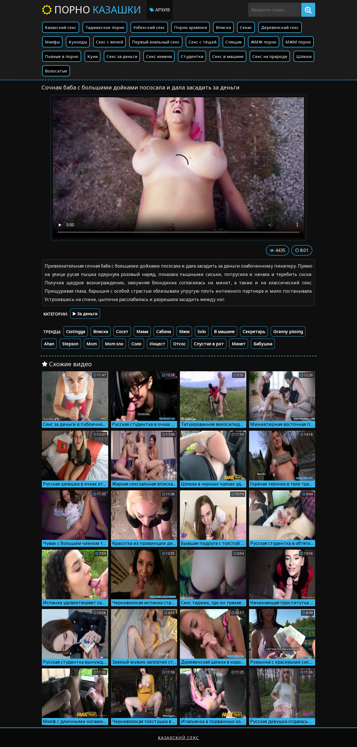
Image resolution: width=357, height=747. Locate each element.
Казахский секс (60, 27)
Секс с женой (109, 42)
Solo (201, 331)
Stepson (70, 343)
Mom (91, 343)
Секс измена (159, 56)
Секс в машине (227, 56)
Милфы (52, 42)
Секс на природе (269, 56)
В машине (224, 331)
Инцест (157, 343)
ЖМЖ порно (263, 42)
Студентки (192, 56)
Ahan (49, 343)
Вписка (100, 331)
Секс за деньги (122, 56)
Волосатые (56, 71)
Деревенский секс (280, 27)
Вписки (223, 27)
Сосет (122, 331)
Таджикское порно (104, 27)
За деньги (85, 313)
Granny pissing (288, 331)
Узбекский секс (149, 27)
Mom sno (114, 343)
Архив (159, 10)
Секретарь (254, 331)
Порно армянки (190, 27)
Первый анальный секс (156, 42)
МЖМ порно (298, 42)
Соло (136, 343)
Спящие (233, 42)
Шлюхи (304, 56)
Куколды (78, 42)
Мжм (184, 331)
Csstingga (75, 331)
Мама (142, 331)
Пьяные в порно (61, 56)
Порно (91, 9)
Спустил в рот (209, 343)
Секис (246, 27)
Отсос (179, 343)
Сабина (163, 331)
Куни (92, 56)
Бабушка (263, 343)
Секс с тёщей (202, 42)
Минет (238, 343)
